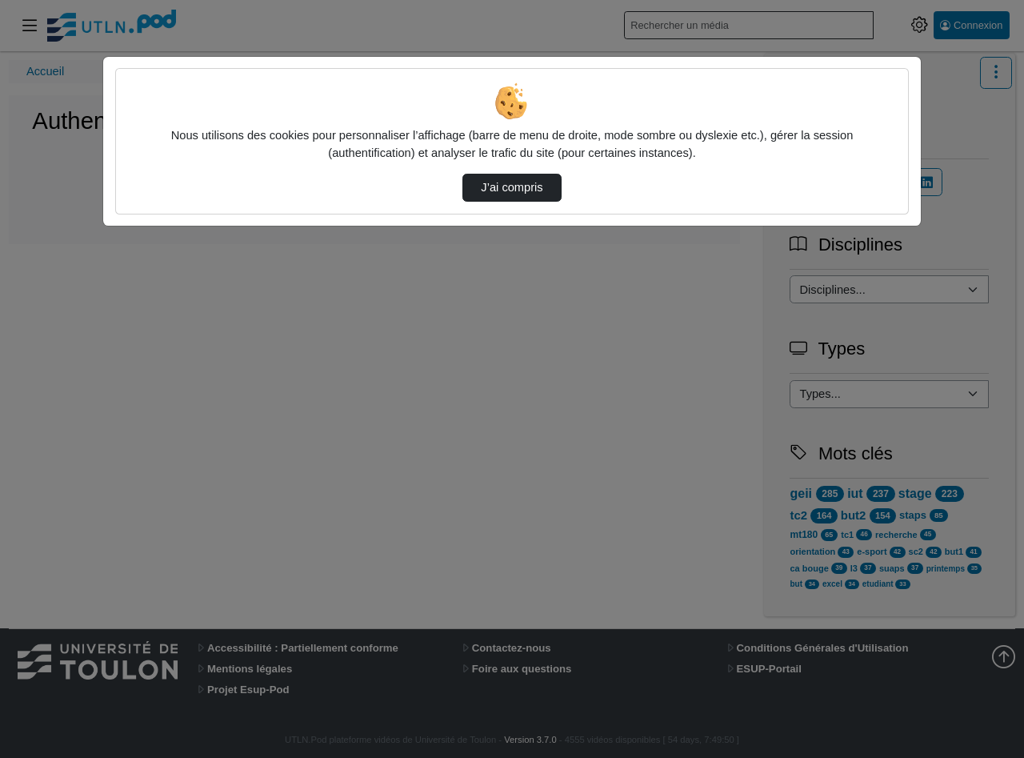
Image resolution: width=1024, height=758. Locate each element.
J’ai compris (511, 187)
